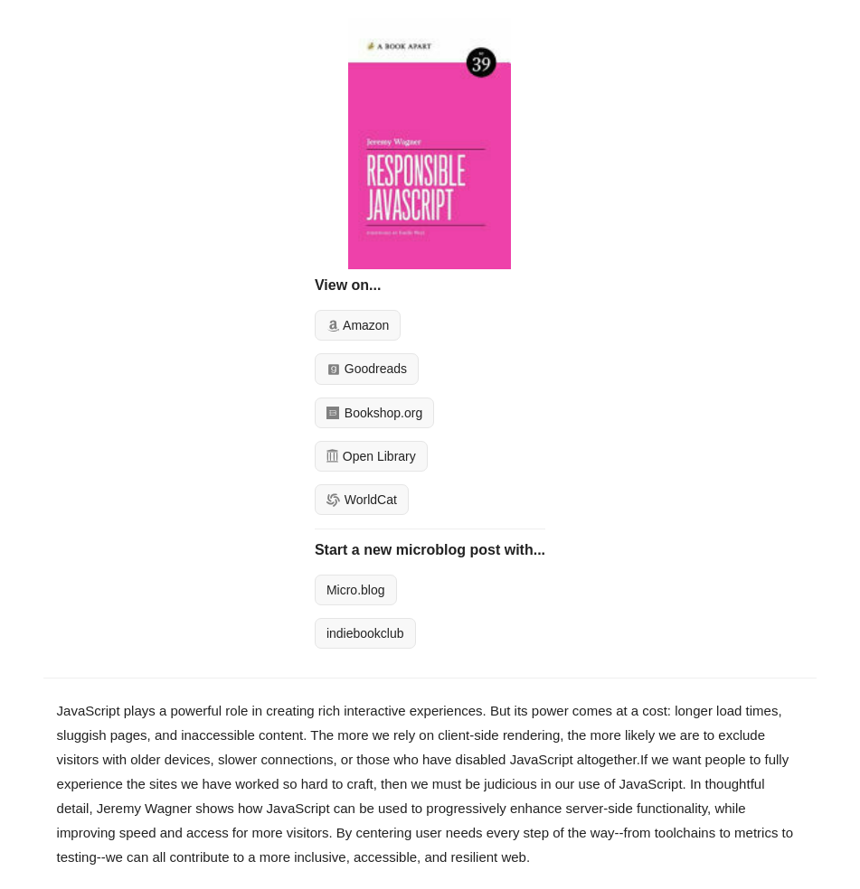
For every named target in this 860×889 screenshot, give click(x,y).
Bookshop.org (374, 413)
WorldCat (361, 499)
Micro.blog (355, 590)
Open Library (371, 456)
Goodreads (366, 368)
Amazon (357, 325)
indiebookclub (365, 633)
